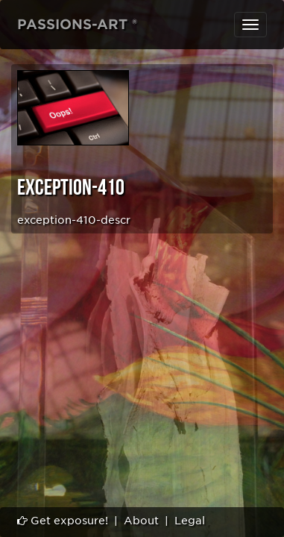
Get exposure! (62, 521)
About (141, 521)
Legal (189, 521)
